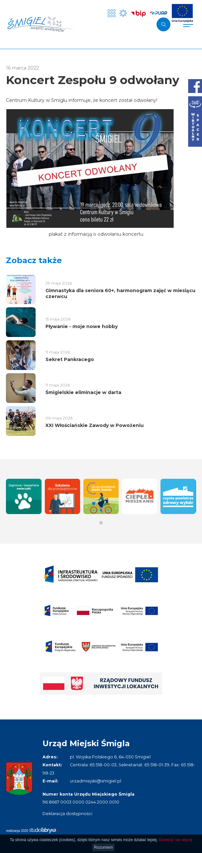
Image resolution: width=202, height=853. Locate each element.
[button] (101, 523)
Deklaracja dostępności (67, 813)
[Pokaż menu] (188, 24)
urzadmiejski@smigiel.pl (95, 780)
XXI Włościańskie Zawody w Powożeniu (94, 425)
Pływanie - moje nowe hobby (81, 326)
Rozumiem (103, 847)
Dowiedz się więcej (175, 840)
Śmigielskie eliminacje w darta (83, 392)
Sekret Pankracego (69, 359)
